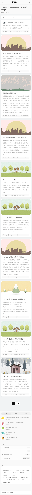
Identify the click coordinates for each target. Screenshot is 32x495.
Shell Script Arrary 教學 (9, 180)
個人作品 (22, 470)
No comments (24, 31)
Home (5, 17)
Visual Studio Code (7, 477)
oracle (4, 479)
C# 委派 (13, 475)
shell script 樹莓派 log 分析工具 (12, 217)
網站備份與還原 (15, 477)
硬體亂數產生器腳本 (9, 93)
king (6, 31)
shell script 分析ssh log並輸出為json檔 (14, 138)
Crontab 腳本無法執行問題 (15, 23)
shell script (11, 468)
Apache (17, 472)
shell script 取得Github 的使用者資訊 (14, 299)
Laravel (27, 470)
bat (9, 475)
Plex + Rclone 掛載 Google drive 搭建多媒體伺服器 (19, 417)
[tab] (6, 413)
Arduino (17, 468)
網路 (14, 479)
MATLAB (4, 472)
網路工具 (22, 472)
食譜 (27, 477)
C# (7, 468)
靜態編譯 (5, 475)
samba (17, 470)
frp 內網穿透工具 (10, 432)
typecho (21, 475)
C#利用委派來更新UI (11, 437)
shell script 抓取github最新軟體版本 (14, 339)
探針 (9, 482)
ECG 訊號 (23, 477)
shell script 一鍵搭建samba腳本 (12, 376)
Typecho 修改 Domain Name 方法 (13, 53)
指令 (23, 479)
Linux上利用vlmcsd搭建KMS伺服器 (15, 422)
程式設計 (12, 470)
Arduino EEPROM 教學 (11, 427)
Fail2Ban (19, 479)
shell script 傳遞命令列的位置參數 (13, 257)
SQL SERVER (9, 479)
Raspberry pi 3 (11, 472)
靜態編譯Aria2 (6, 470)
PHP (17, 475)
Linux (4, 468)
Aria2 (21, 468)
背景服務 (5, 482)
